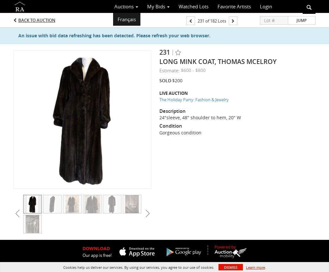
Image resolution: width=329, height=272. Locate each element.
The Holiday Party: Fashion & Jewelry (194, 100)
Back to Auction (36, 20)
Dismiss (230, 267)
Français (127, 19)
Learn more (255, 267)
